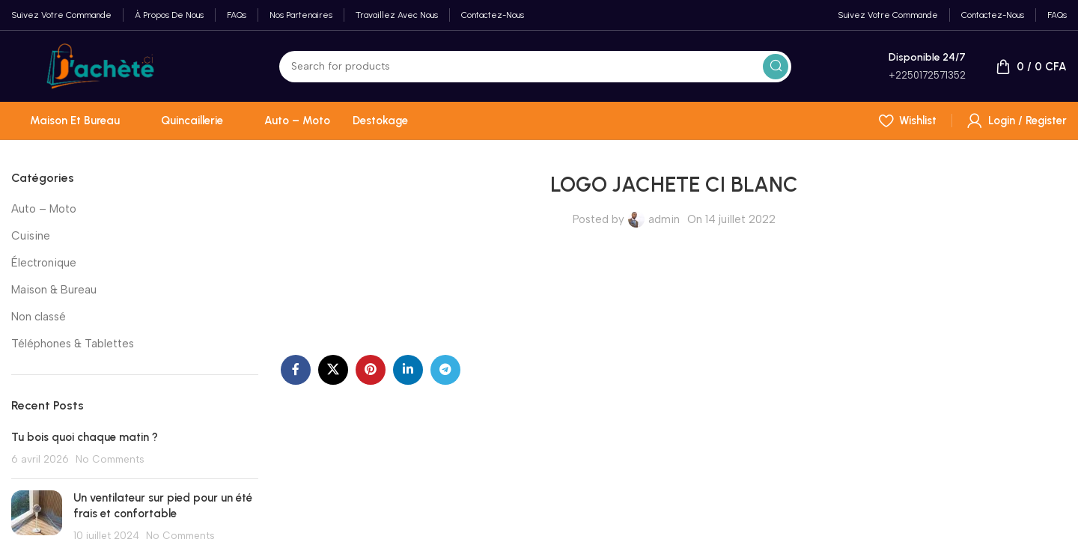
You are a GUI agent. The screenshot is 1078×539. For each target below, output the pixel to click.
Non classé (38, 316)
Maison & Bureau (54, 289)
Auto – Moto (43, 209)
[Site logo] (100, 65)
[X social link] (333, 370)
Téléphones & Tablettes (72, 343)
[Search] (535, 66)
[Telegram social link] (445, 370)
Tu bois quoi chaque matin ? (84, 437)
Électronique (43, 263)
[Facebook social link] (296, 370)
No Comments (110, 459)
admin (664, 219)
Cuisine (30, 236)
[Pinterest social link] (371, 370)
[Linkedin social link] (408, 370)
